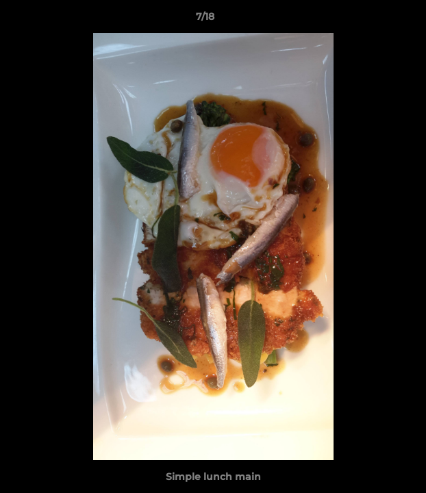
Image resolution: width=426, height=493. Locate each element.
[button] (376, 20)
